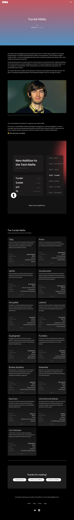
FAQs (34, 503)
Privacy (39, 503)
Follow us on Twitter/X (36, 479)
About (29, 503)
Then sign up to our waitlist (17, 133)
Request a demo (19, 479)
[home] (5, 2)
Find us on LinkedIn (53, 479)
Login (45, 503)
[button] (71, 2)
